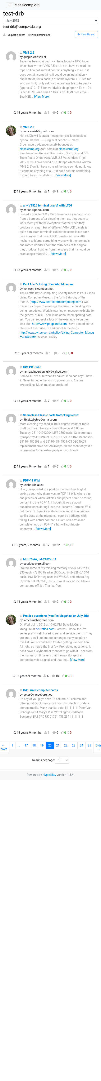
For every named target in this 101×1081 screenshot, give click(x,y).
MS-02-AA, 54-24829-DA (38, 559)
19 (42, 745)
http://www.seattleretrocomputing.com (56, 302)
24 (81, 745)
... (19, 745)
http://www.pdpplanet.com (49, 323)
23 (73, 745)
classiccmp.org (27, 5)
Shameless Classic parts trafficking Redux (49, 415)
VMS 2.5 (27, 52)
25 (89, 745)
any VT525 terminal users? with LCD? (46, 205)
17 (26, 745)
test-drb (13, 13)
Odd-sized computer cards (39, 690)
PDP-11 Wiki (30, 480)
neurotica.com (45, 629)
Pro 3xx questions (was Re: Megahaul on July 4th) (54, 615)
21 (58, 745)
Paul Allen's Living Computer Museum (46, 284)
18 (34, 745)
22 (65, 745)
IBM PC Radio (30, 367)
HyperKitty (49, 774)
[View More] (41, 96)
